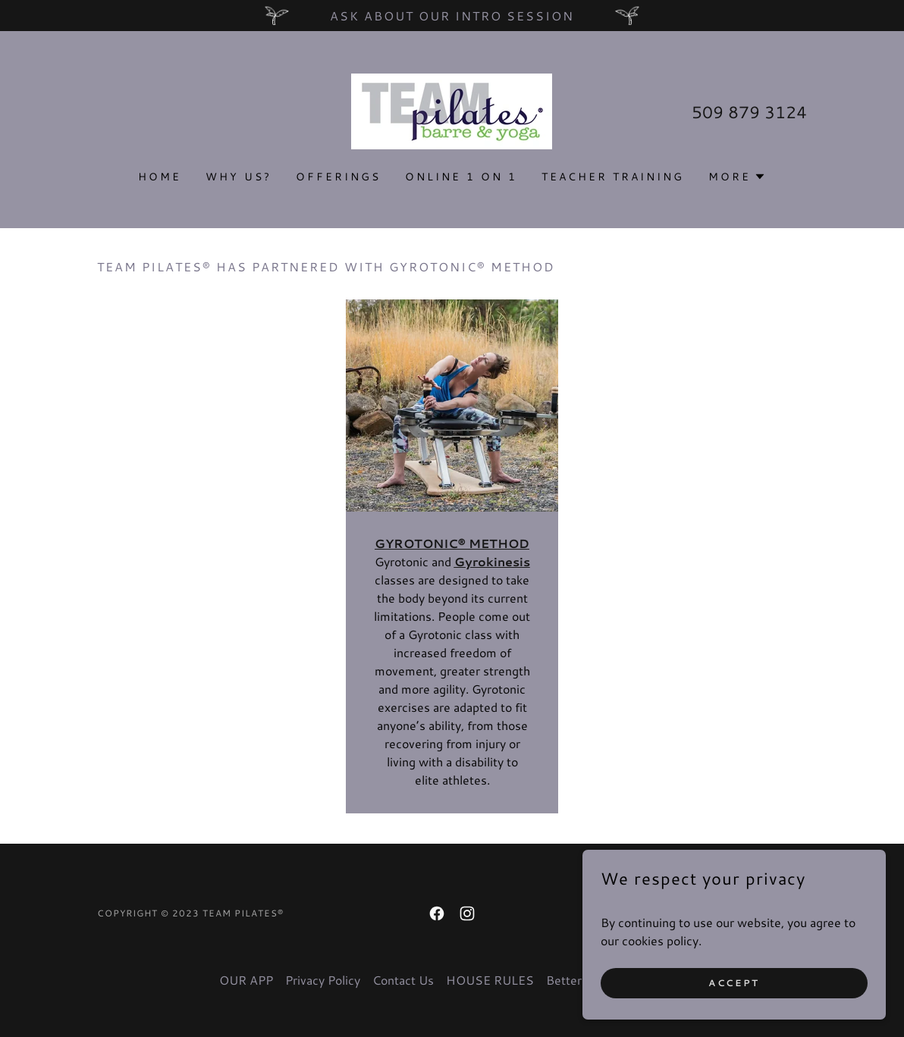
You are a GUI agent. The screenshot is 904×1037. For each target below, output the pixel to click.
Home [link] (159, 176)
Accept (733, 982)
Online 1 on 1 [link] (461, 176)
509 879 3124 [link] (749, 112)
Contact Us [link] (403, 979)
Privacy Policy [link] (322, 979)
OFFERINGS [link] (338, 176)
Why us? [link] (239, 176)
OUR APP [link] (246, 979)
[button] (737, 177)
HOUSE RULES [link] (490, 979)
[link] (451, 109)
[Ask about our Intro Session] (452, 15)
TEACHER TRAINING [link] (612, 176)
